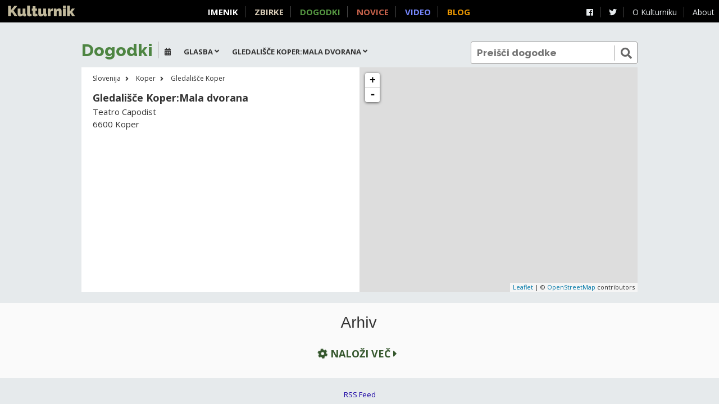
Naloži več (356, 353)
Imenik (223, 11)
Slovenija (107, 78)
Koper (146, 78)
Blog (458, 11)
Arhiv (359, 322)
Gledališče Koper (198, 78)
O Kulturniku (654, 12)
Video (418, 11)
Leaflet (523, 287)
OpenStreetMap (571, 287)
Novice (373, 11)
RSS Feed (360, 394)
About (704, 12)
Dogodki (320, 11)
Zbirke (269, 11)
